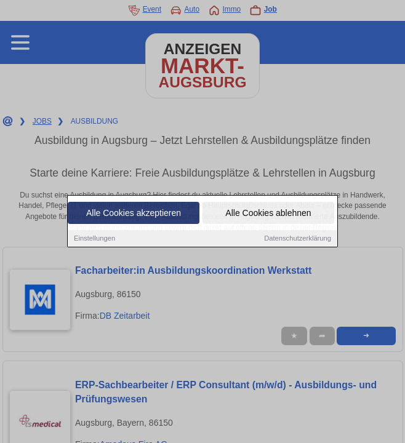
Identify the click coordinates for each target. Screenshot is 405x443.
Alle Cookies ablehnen (268, 214)
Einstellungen (94, 239)
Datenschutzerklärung (297, 239)
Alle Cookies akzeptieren (133, 214)
